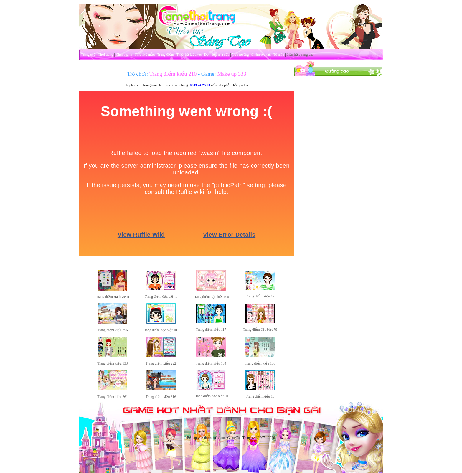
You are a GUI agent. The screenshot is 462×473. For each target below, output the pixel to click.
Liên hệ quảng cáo (300, 54)
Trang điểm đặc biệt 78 (260, 329)
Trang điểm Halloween (112, 297)
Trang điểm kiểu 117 (211, 329)
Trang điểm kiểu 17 (260, 296)
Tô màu (278, 54)
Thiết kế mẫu (145, 54)
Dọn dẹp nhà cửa (217, 54)
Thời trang (105, 54)
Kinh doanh (124, 54)
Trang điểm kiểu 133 (112, 363)
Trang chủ (88, 54)
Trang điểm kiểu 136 (260, 363)
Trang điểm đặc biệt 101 (161, 330)
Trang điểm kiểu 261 (112, 397)
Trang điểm (165, 54)
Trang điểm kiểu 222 (161, 363)
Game (222, 438)
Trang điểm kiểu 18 (260, 396)
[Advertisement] (338, 164)
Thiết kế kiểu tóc (189, 54)
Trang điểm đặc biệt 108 (211, 297)
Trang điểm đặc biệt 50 (211, 396)
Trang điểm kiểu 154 (211, 363)
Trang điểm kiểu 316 (161, 397)
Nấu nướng (240, 54)
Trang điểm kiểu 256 (112, 330)
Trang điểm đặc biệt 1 (161, 296)
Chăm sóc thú (261, 54)
